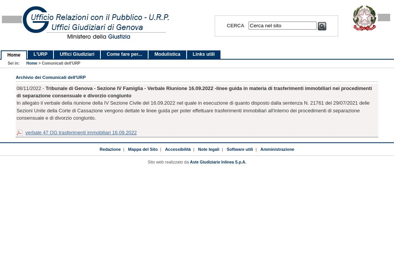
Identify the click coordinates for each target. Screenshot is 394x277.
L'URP (40, 54)
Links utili (204, 54)
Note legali (208, 149)
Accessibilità (178, 149)
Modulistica (167, 54)
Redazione (110, 149)
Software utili (240, 149)
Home (13, 55)
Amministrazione (277, 149)
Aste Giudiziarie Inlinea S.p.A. (218, 162)
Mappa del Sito (143, 149)
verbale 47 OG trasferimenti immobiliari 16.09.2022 (81, 132)
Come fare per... (124, 54)
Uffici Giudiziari (77, 54)
